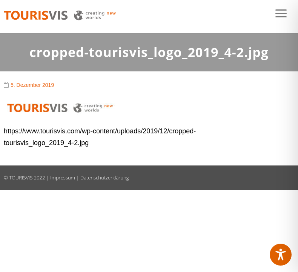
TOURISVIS (20, 177)
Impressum (62, 177)
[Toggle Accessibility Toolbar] (280, 254)
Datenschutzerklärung (104, 177)
